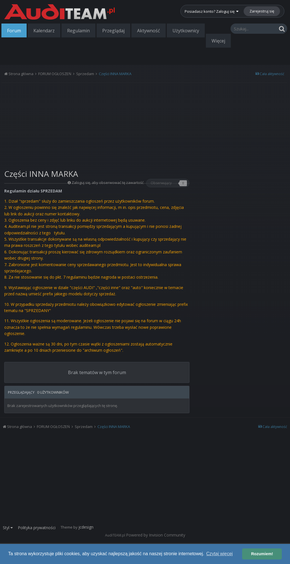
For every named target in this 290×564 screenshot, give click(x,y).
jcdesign (85, 527)
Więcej (218, 41)
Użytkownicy (185, 30)
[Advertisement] (97, 124)
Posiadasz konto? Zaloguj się (211, 11)
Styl (8, 527)
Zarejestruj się (262, 11)
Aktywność (148, 30)
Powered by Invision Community (155, 535)
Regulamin (78, 30)
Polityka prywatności (37, 527)
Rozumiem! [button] (262, 554)
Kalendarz (44, 30)
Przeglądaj (113, 30)
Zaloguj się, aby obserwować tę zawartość (108, 182)
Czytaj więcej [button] (219, 553)
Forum (14, 30)
